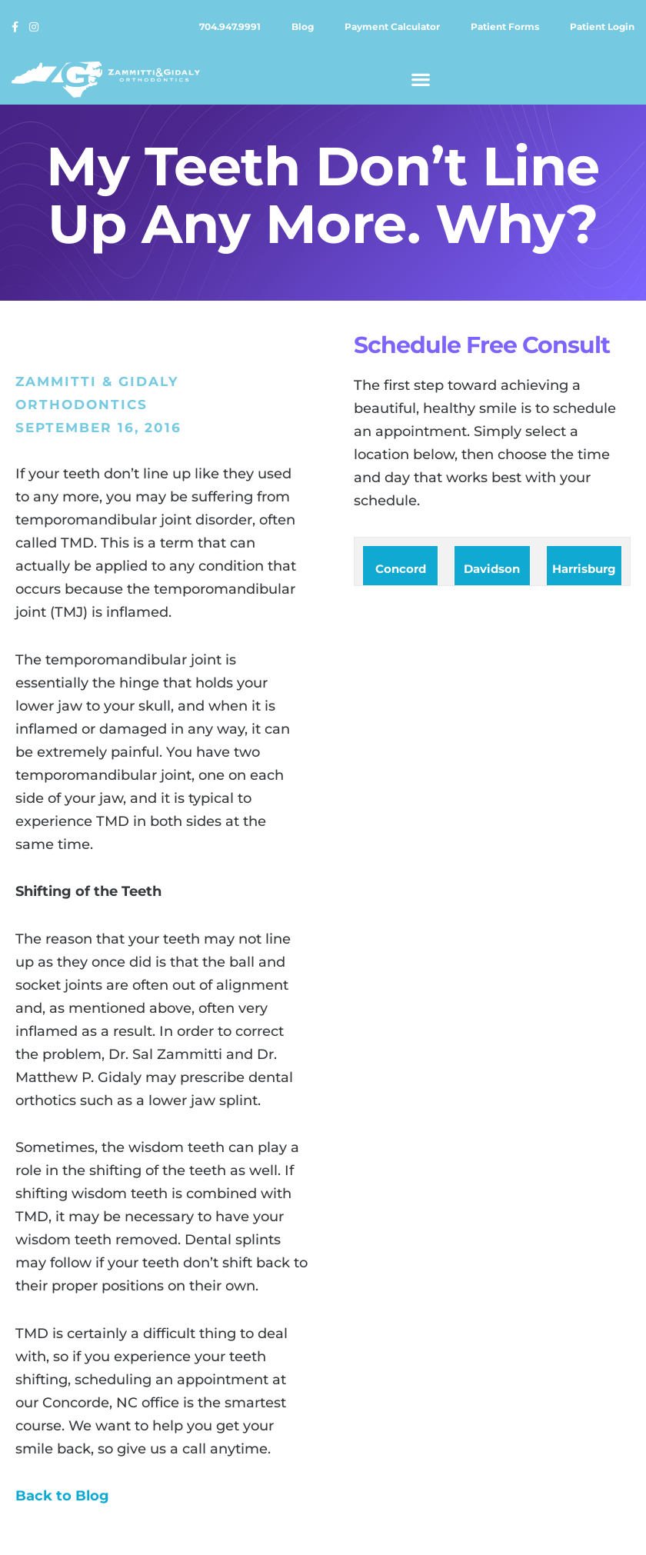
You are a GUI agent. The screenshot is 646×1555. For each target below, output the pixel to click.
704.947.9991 (230, 26)
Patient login (602, 26)
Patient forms (505, 26)
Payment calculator (392, 26)
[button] (420, 80)
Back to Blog (62, 1495)
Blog (302, 26)
